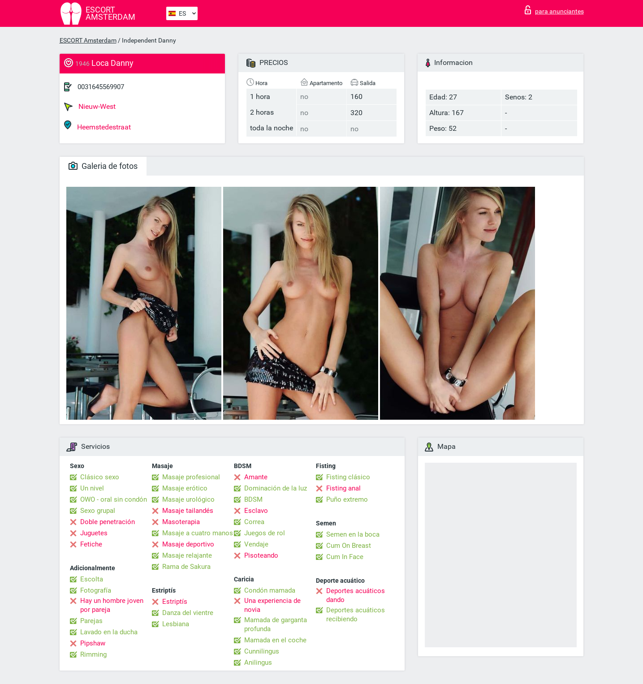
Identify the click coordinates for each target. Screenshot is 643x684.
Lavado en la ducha (109, 632)
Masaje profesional (191, 477)
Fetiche (91, 544)
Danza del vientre (187, 613)
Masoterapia (181, 522)
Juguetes (94, 533)
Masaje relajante (187, 555)
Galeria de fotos (103, 166)
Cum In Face (344, 557)
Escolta (91, 579)
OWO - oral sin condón (113, 499)
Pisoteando (261, 555)
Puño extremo (347, 499)
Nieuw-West (90, 106)
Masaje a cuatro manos (197, 533)
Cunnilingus (261, 651)
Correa (254, 522)
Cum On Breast (348, 546)
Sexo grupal (97, 511)
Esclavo (256, 511)
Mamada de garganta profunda (275, 624)
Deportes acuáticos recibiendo (355, 614)
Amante (256, 477)
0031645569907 (101, 87)
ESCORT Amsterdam (88, 40)
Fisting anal (343, 488)
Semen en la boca (353, 534)
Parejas (91, 621)
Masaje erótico (184, 488)
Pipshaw (92, 643)
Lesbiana (175, 624)
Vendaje (256, 544)
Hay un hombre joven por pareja (111, 605)
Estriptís (174, 602)
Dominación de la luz (275, 488)
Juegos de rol (264, 533)
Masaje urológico (188, 499)
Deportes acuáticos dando (355, 595)
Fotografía (95, 590)
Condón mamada (269, 590)
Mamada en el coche (275, 640)
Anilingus (258, 662)
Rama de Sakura (186, 567)
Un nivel (92, 488)
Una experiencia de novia (272, 605)
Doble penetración (107, 522)
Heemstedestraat (97, 125)
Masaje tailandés (187, 511)
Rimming (93, 654)
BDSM (253, 499)
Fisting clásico (348, 477)
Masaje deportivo (188, 544)
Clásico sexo (99, 477)
